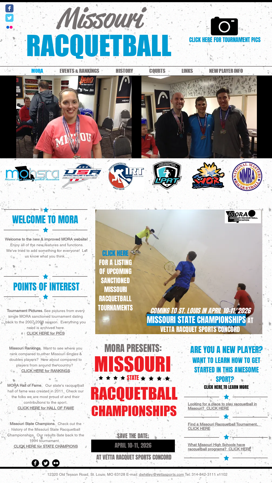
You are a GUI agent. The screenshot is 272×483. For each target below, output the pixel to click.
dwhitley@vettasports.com (161, 474)
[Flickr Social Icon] (9, 27)
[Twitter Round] (45, 463)
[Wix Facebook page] (9, 8)
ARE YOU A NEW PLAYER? (226, 350)
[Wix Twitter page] (9, 18)
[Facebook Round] (35, 463)
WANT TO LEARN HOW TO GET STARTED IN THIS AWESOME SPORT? (226, 370)
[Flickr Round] (56, 463)
